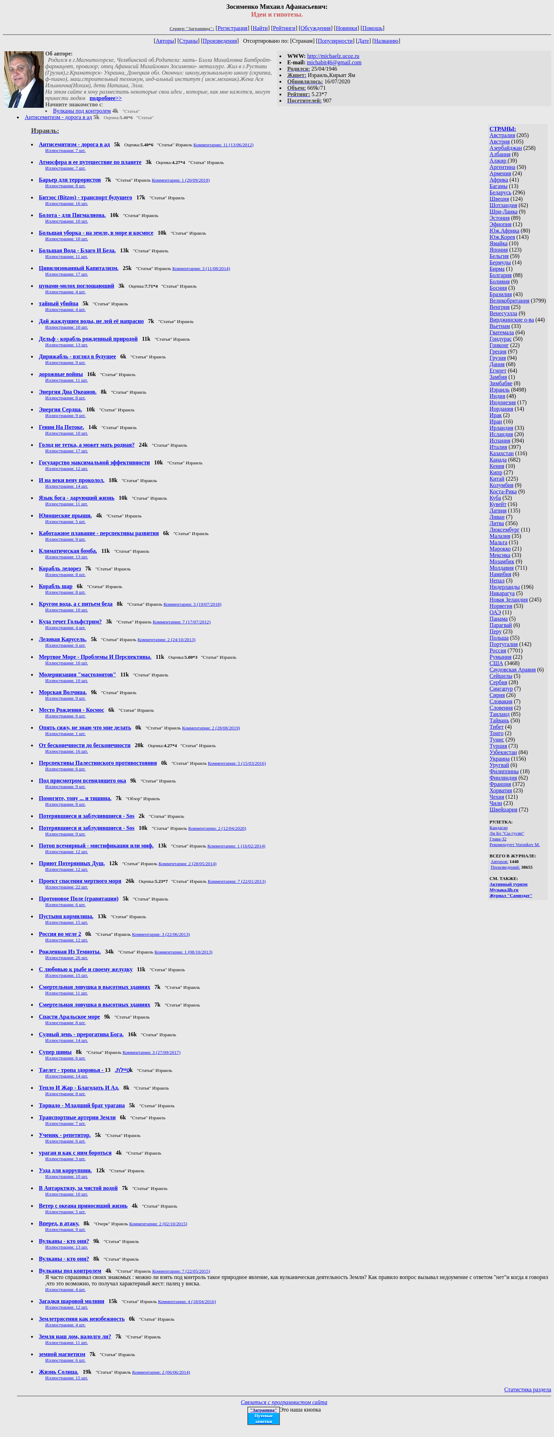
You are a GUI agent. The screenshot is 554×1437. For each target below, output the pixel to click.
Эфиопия (501, 224)
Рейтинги (284, 28)
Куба (495, 498)
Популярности (335, 41)
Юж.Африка (504, 231)
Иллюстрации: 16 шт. (66, 203)
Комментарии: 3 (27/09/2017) (152, 1052)
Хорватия (501, 790)
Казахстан (502, 453)
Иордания (501, 409)
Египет (498, 371)
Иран (496, 421)
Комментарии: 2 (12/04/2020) (217, 828)
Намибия (500, 574)
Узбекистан (503, 752)
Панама (499, 619)
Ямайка (499, 243)
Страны (188, 41)
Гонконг (499, 345)
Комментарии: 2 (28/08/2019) (211, 728)
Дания (497, 364)
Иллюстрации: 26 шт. (66, 957)
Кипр (496, 472)
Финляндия (503, 778)
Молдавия (502, 568)
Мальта (498, 542)
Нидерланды (505, 587)
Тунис (497, 740)
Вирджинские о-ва (512, 320)
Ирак (496, 415)
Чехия (497, 797)
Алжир (499, 161)
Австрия (500, 142)
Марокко (500, 549)
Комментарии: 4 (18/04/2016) (187, 1301)
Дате (363, 41)
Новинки (347, 28)
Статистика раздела (527, 1389)
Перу (496, 631)
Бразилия (501, 294)
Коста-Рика (503, 491)
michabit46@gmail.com (334, 62)
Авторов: (499, 861)
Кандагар (499, 827)
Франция (500, 784)
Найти (260, 28)
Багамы (499, 186)
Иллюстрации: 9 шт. (65, 362)
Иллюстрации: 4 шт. (65, 291)
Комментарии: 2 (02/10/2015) (158, 1223)
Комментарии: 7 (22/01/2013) (237, 881)
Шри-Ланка (504, 212)
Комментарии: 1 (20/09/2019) (181, 180)
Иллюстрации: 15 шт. (66, 922)
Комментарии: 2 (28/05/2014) (188, 863)
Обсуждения (316, 28)
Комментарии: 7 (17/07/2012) (182, 621)
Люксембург (505, 530)
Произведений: (505, 867)
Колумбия (502, 485)
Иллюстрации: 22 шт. (66, 887)
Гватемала (502, 332)
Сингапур (501, 689)
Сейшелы (501, 676)
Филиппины (504, 771)
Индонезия (503, 402)
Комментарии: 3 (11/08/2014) (201, 268)
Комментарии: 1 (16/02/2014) (236, 846)
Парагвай (501, 625)
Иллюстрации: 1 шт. (65, 733)
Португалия (504, 644)
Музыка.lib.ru (504, 889)
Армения (500, 173)
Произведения (220, 41)
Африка (499, 180)
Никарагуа (502, 593)
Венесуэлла (503, 313)
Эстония (500, 218)
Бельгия (499, 256)
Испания (500, 441)
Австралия (502, 135)
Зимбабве (501, 383)
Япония (499, 250)
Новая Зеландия (509, 600)
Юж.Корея (502, 237)
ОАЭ (495, 612)
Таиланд (500, 714)
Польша (499, 638)
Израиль (500, 390)
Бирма (497, 269)
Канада (498, 460)
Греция (498, 351)
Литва (497, 523)
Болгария (501, 275)
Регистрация (233, 28)
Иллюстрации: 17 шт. (66, 274)
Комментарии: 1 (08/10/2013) (183, 952)
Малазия (500, 536)
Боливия (500, 281)
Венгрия (500, 307)
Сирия (497, 695)
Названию (386, 41)
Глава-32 (498, 838)
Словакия (501, 701)
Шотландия (503, 205)
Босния (498, 288)
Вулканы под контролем (82, 111)
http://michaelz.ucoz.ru (333, 56)
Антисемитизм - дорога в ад (58, 117)
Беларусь (501, 192)
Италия (498, 447)
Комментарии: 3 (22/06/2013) (161, 934)
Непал (497, 580)
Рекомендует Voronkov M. (515, 844)
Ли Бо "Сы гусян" (507, 833)
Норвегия (501, 606)
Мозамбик (502, 561)
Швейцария (504, 810)
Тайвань (499, 720)
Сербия (498, 682)
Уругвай (499, 765)
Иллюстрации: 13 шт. (66, 344)
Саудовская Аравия (513, 670)
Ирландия (501, 428)
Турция (498, 746)
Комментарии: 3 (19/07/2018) (193, 604)
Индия (497, 396)
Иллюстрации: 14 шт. (66, 486)
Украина (500, 759)
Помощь (373, 28)
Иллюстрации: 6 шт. (65, 645)
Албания (500, 154)
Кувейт (498, 504)
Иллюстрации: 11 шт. (66, 256)
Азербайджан (506, 148)
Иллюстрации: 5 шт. (65, 521)
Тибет (497, 727)
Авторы (164, 41)
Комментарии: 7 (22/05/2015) (181, 1271)
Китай (497, 479)
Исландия (501, 434)
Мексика (500, 555)
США (496, 663)
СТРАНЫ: (503, 129)
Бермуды (500, 262)
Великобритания (510, 301)
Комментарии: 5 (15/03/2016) (237, 763)
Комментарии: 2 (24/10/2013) (166, 639)
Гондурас (501, 339)
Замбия (498, 377)
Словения (501, 708)
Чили (496, 803)
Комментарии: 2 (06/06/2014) (161, 1372)
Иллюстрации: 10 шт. (66, 221)
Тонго (496, 733)
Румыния (501, 657)
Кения (497, 466)
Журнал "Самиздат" (511, 895)
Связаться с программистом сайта (284, 1402)
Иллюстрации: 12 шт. (66, 468)
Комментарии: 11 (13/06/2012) (223, 144)
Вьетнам (500, 326)
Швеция (499, 199)
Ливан (497, 517)
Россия (498, 650)
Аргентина (502, 167)
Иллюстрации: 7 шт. (65, 150)
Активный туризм (509, 884)
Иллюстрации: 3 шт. (65, 1158)
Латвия (498, 511)
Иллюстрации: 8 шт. (65, 185)
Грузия (498, 358)
